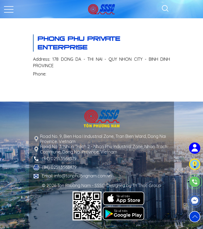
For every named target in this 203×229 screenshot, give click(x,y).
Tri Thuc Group (146, 185)
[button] (194, 216)
